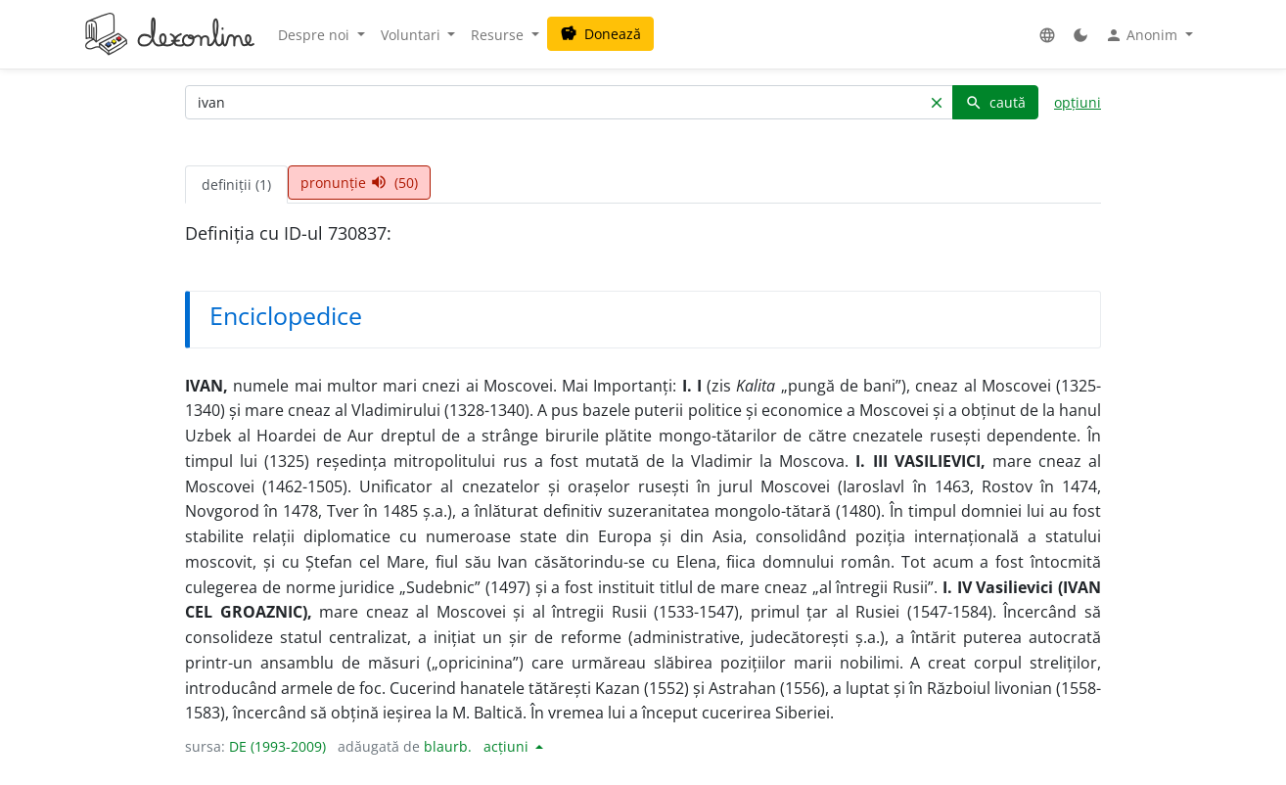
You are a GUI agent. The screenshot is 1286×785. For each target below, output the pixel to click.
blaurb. (448, 746)
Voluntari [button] (412, 34)
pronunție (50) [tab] (359, 182)
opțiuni (1077, 102)
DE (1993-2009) (277, 746)
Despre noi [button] (315, 34)
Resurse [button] (499, 34)
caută (995, 102)
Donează (600, 33)
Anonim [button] (1143, 35)
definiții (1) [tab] (236, 184)
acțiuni (507, 746)
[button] (1047, 35)
